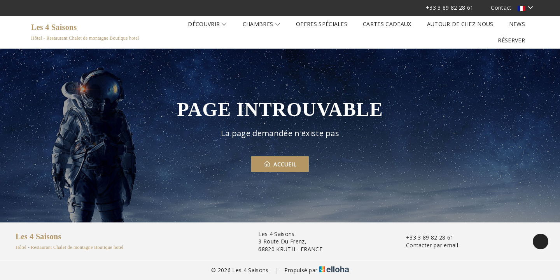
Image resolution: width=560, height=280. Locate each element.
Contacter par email (427, 245)
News (517, 24)
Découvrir (207, 24)
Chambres (261, 24)
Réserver (511, 40)
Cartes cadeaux (387, 24)
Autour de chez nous (460, 24)
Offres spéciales (321, 24)
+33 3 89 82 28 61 (425, 237)
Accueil (280, 164)
